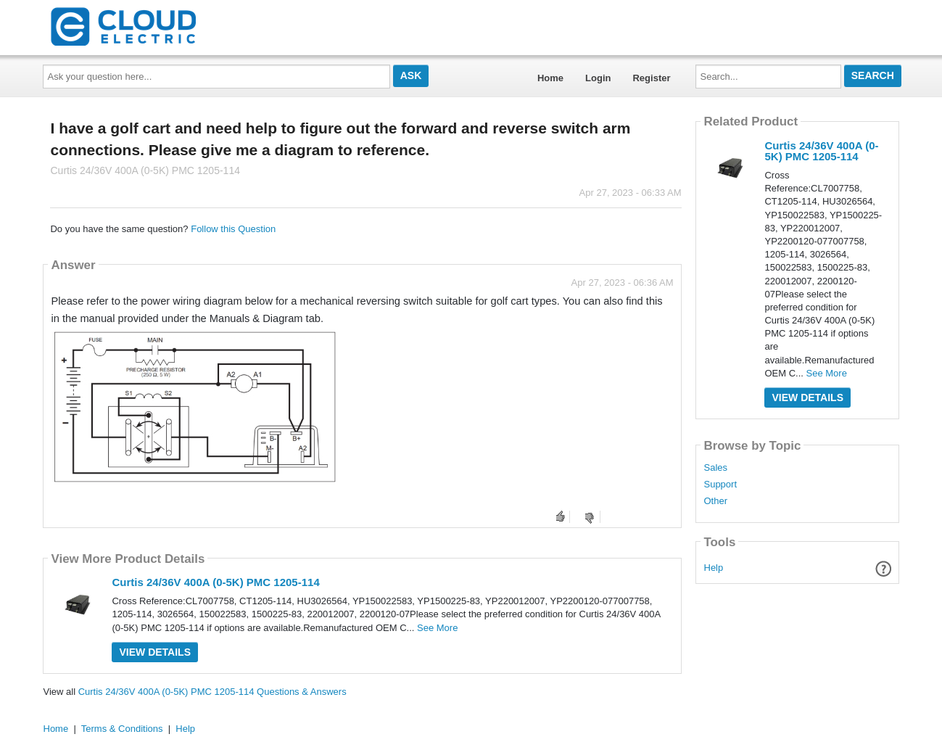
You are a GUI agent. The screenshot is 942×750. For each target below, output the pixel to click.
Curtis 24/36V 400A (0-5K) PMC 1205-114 (215, 582)
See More (437, 627)
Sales (715, 468)
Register (651, 78)
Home (550, 78)
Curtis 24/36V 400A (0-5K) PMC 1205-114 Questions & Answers (212, 691)
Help (714, 567)
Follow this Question (233, 228)
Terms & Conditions (122, 728)
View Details (155, 652)
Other (715, 501)
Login (598, 78)
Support (720, 484)
